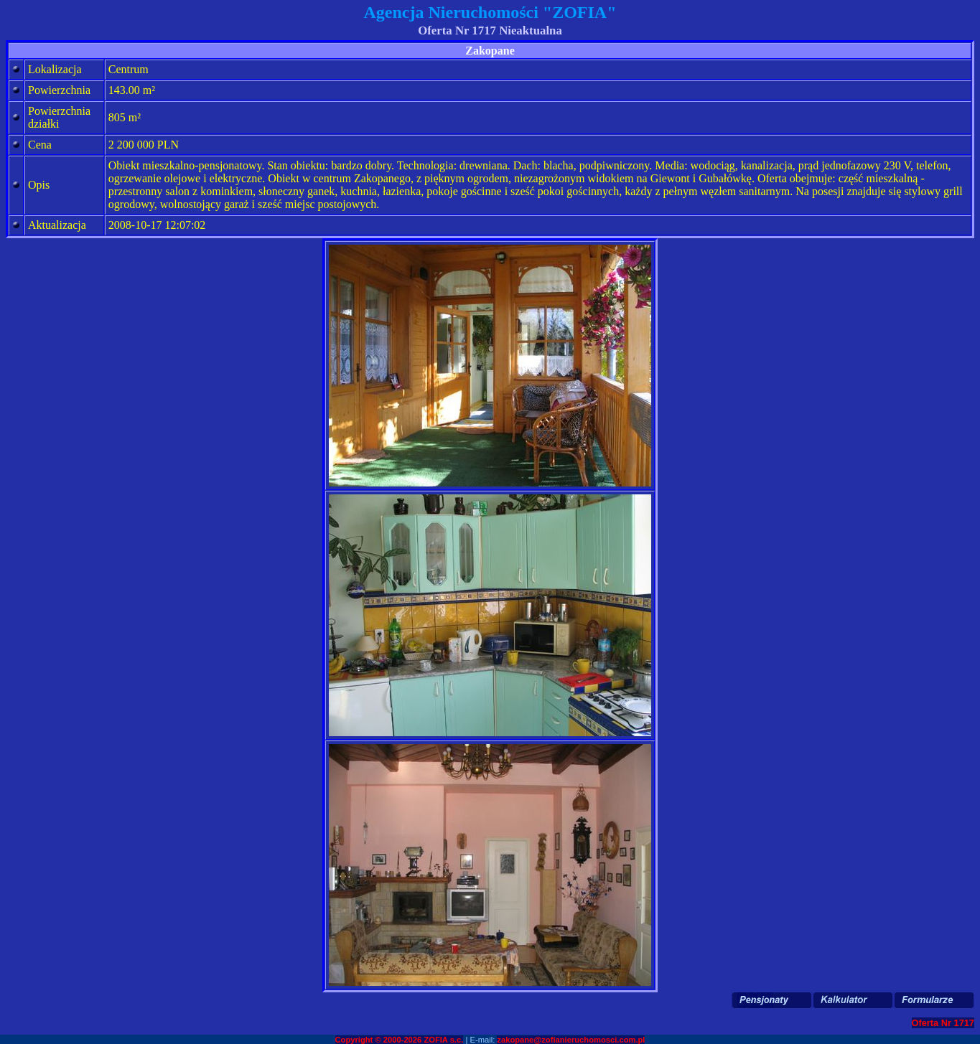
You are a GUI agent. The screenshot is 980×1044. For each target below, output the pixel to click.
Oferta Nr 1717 (943, 1022)
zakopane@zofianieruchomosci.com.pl (571, 1039)
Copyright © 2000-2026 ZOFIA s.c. (399, 1039)
